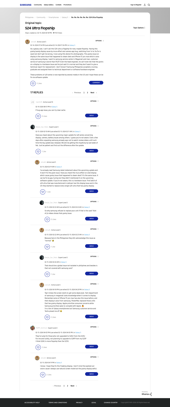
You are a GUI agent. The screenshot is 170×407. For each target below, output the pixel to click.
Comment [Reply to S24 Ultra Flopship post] (96, 83)
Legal (94, 403)
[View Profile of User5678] (39, 102)
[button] (99, 41)
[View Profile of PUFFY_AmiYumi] (41, 328)
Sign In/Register (136, 5)
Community (38, 5)
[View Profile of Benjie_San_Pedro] (42, 127)
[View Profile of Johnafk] (33, 42)
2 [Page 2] (87, 93)
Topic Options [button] (138, 28)
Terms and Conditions (58, 403)
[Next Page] (93, 92)
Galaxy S (72, 45)
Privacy (79, 403)
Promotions (67, 5)
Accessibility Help (32, 403)
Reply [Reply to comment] (92, 115)
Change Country (111, 403)
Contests (58, 5)
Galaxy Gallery (48, 5)
